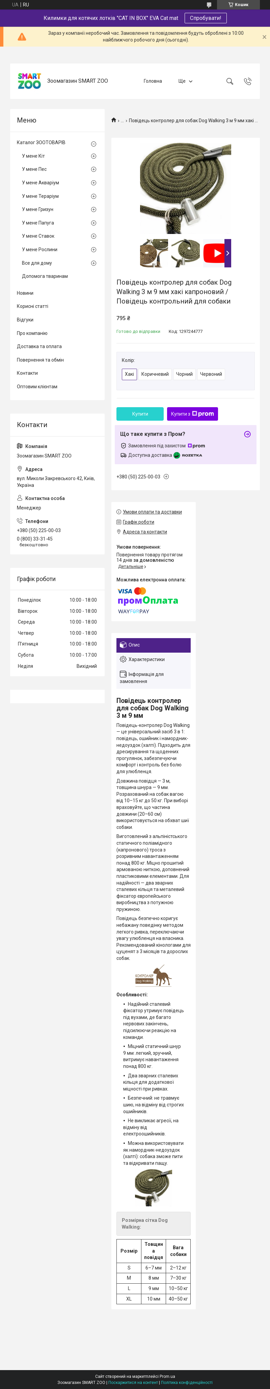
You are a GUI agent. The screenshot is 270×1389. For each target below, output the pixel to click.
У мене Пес (34, 169)
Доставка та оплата (39, 346)
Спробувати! (205, 18)
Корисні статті (32, 306)
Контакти (27, 373)
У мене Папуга (38, 223)
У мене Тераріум (40, 196)
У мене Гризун (37, 209)
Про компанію (32, 333)
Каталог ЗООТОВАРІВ (41, 142)
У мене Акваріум (40, 182)
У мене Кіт (33, 156)
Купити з (192, 414)
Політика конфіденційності (187, 1382)
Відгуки (25, 319)
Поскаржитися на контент (133, 1382)
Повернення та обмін (40, 360)
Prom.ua (167, 1376)
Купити (140, 414)
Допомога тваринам (45, 276)
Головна (153, 81)
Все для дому (37, 263)
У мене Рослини (39, 249)
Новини (25, 293)
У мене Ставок (38, 236)
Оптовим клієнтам (37, 386)
